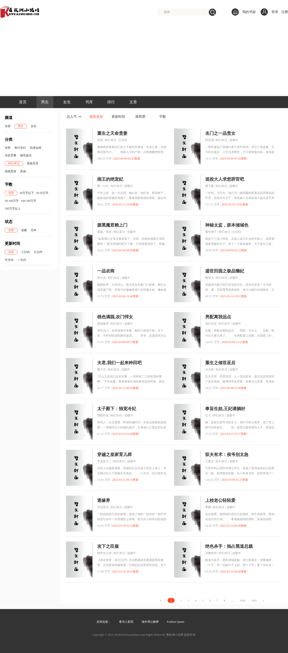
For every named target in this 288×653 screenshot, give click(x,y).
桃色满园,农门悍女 (115, 316)
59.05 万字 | (212, 250)
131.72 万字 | (213, 204)
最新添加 (96, 116)
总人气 (72, 116)
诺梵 (100, 140)
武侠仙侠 (35, 147)
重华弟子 (211, 232)
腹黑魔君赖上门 (112, 225)
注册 (284, 12)
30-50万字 (42, 193)
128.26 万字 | (213, 479)
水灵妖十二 (104, 461)
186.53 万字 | (105, 158)
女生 (67, 102)
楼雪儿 (209, 277)
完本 (33, 230)
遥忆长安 (211, 323)
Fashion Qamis (175, 621)
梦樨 (208, 507)
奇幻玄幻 (20, 147)
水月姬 (209, 369)
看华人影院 (126, 621)
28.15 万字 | (212, 296)
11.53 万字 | (104, 342)
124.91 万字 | (213, 342)
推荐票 (140, 116)
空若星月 (103, 507)
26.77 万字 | (104, 388)
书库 (89, 102)
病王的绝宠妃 (110, 179)
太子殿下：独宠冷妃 (116, 408)
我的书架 (244, 12)
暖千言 (101, 369)
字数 (162, 116)
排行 (111, 102)
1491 (254, 600)
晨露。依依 (104, 232)
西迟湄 (209, 140)
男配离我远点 (218, 316)
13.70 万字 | (104, 296)
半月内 (9, 260)
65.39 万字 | (212, 571)
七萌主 (209, 461)
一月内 (21, 260)
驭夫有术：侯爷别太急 (226, 454)
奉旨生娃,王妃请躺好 (225, 408)
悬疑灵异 (32, 163)
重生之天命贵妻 (112, 133)
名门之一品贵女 (220, 133)
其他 (23, 171)
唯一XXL (103, 186)
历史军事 (10, 155)
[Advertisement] (144, 60)
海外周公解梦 (150, 621)
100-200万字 (28, 201)
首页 (23, 102)
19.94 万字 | (104, 479)
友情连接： (103, 621)
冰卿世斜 (211, 553)
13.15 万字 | (212, 158)
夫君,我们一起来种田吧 (119, 362)
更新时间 (118, 116)
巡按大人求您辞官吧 (224, 179)
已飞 (208, 415)
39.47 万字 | (212, 388)
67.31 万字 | (104, 434)
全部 (8, 126)
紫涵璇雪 (103, 323)
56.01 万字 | (104, 250)
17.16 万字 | (212, 434)
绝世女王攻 (104, 553)
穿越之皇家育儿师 (114, 454)
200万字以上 (13, 208)
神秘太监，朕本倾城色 (226, 225)
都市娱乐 (26, 155)
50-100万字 (12, 201)
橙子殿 (209, 186)
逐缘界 (103, 500)
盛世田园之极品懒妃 (224, 271)
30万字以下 (26, 193)
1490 (242, 600)
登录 (274, 12)
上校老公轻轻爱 (220, 500)
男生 (45, 102)
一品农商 (105, 271)
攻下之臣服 (108, 546)
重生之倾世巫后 (220, 362)
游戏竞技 (10, 171)
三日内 (25, 252)
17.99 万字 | (104, 571)
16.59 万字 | (212, 525)
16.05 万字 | (104, 525)
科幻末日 (14, 163)
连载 (24, 230)
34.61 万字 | (104, 204)
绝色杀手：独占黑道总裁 (229, 546)
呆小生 (101, 277)
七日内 (38, 252)
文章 (133, 102)
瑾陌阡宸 (103, 415)
